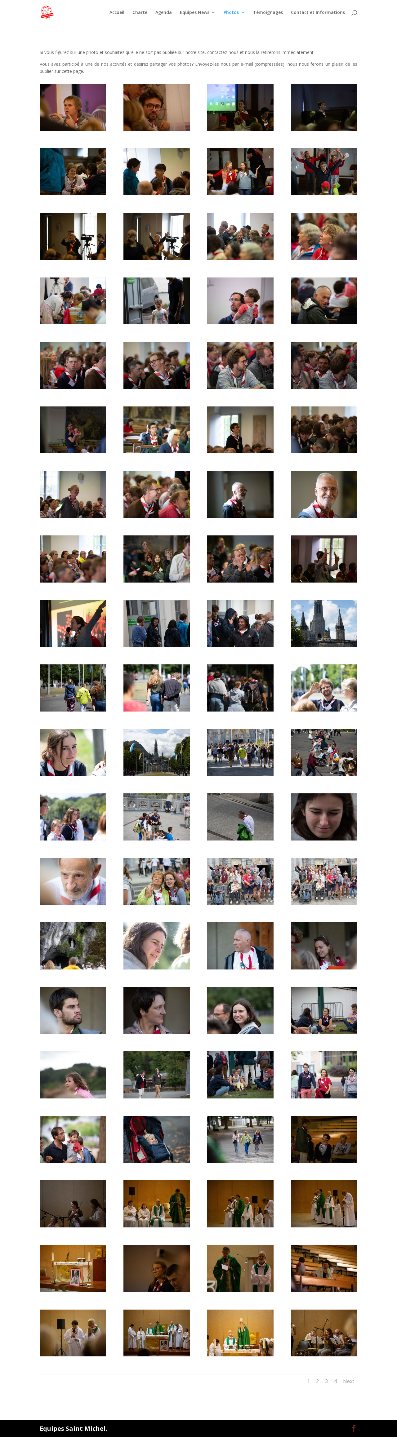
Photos (231, 12)
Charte (139, 12)
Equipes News (194, 12)
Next (348, 1381)
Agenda (163, 12)
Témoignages (268, 12)
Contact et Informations (318, 12)
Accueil (116, 12)
